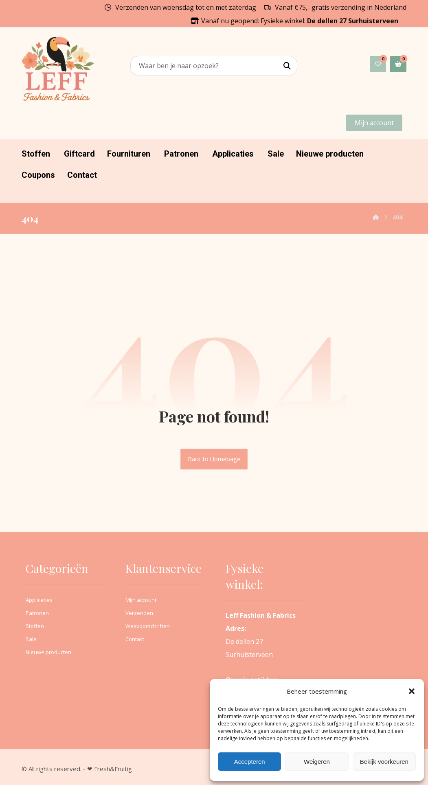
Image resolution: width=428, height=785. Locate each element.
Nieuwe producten (48, 652)
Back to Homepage (214, 459)
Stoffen (35, 626)
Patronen (37, 613)
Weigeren (317, 761)
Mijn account (140, 600)
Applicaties (39, 600)
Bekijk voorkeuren (384, 761)
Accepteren (249, 761)
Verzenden (139, 613)
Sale (31, 639)
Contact (134, 639)
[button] (412, 691)
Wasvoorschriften (147, 626)
